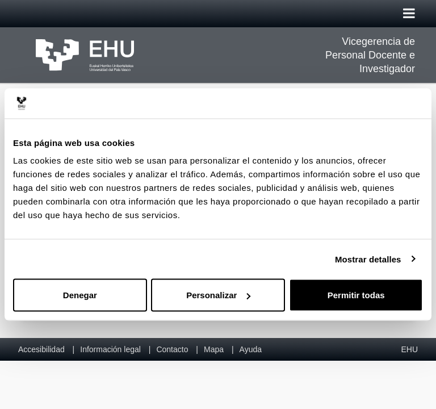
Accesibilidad (41, 349)
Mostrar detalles (368, 259)
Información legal (110, 349)
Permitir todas (356, 295)
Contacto (172, 349)
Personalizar (218, 295)
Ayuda (251, 349)
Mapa (214, 349)
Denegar (80, 295)
